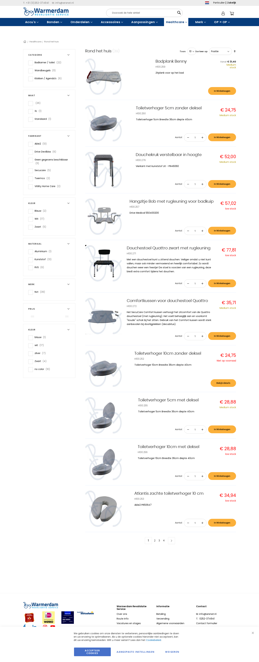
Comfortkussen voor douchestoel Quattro (167, 301)
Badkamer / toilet (49, 62)
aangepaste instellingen (135, 651)
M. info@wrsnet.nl (206, 614)
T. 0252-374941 (205, 618)
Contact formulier (206, 623)
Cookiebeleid (153, 640)
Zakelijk (231, 2)
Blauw (41, 210)
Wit (40, 218)
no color (43, 369)
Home (25, 41)
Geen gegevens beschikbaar (51, 161)
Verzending (162, 618)
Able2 (42, 143)
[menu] (129, 22)
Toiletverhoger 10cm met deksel (168, 447)
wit (40, 345)
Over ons (122, 614)
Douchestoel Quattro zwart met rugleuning (168, 248)
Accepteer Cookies (92, 652)
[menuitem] (31, 22)
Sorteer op (201, 51)
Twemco (43, 178)
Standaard (44, 119)
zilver (41, 353)
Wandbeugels (46, 70)
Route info (123, 618)
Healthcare (35, 41)
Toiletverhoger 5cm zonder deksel (169, 108)
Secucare (44, 170)
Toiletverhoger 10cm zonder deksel (167, 354)
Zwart (41, 226)
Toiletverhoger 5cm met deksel (168, 400)
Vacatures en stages (129, 623)
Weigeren (172, 651)
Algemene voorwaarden (170, 623)
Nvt (41, 292)
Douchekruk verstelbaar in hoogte (169, 155)
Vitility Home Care (49, 186)
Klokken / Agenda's (49, 78)
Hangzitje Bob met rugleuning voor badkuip (172, 202)
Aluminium (44, 251)
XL (39, 111)
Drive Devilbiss (46, 151)
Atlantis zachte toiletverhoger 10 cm (169, 494)
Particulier (219, 2)
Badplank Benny (171, 61)
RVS (40, 267)
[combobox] (144, 13)
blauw (41, 337)
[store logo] (46, 11)
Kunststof (44, 259)
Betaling (161, 614)
